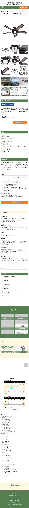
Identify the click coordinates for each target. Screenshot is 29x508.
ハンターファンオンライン (10, 464)
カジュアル (6, 444)
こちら (6, 221)
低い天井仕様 (7, 420)
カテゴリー (4, 273)
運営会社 (14, 499)
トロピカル (6, 460)
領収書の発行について (6, 225)
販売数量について (5, 238)
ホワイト (6, 435)
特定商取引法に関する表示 (10, 469)
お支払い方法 (4, 216)
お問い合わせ (7, 472)
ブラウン (6, 438)
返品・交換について (5, 247)
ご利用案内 (6, 468)
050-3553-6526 (16, 497)
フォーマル (6, 447)
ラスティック (7, 455)
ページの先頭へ (14, 202)
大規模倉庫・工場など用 (9, 432)
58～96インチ (7, 430)
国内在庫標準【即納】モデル (10, 276)
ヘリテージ (6, 449)
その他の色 (6, 441)
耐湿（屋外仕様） (8, 422)
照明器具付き (7, 419)
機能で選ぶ (4, 417)
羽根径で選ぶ (5, 424)
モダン (5, 452)
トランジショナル (8, 458)
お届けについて (4, 232)
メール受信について (5, 256)
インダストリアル (8, 450)
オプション (6, 296)
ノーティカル (7, 454)
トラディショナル (8, 457)
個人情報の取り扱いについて (10, 471)
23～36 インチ (7, 425)
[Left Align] (27, 268)
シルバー (6, 439)
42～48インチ (7, 427)
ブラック (6, 436)
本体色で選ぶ (5, 433)
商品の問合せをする (20, 122)
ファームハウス (7, 446)
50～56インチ (7, 428)
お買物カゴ (6, 466)
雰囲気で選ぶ (5, 443)
